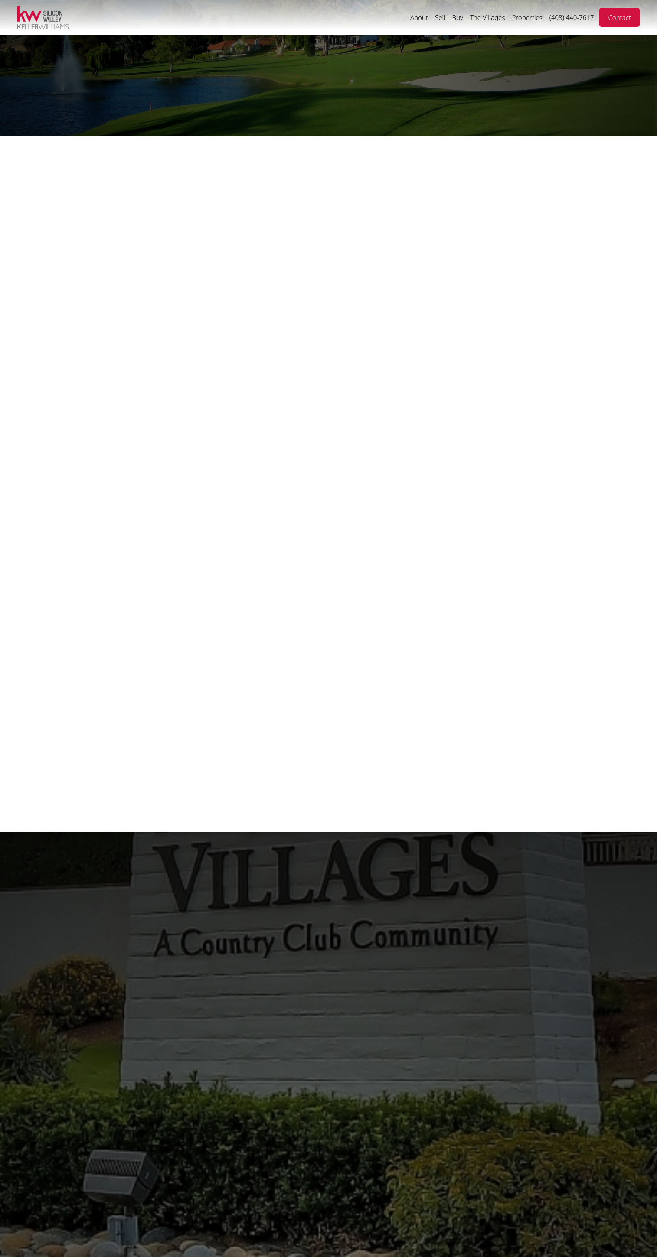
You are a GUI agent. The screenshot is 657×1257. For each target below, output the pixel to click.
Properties (527, 17)
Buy (457, 17)
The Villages (487, 17)
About (419, 17)
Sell (440, 17)
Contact (619, 17)
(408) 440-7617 (571, 17)
